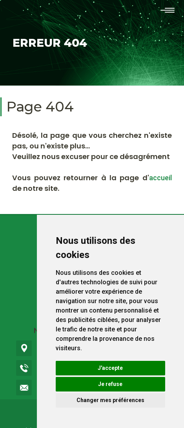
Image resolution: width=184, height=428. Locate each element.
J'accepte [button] (110, 368)
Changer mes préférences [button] (110, 400)
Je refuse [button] (110, 384)
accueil (160, 178)
